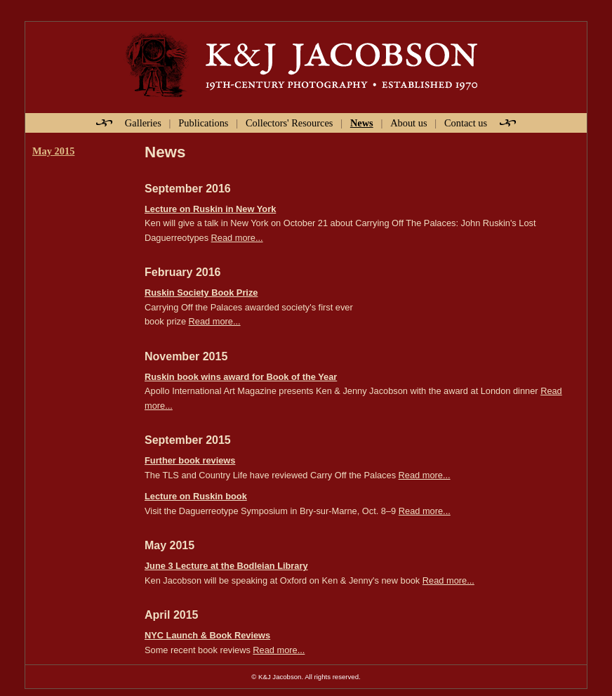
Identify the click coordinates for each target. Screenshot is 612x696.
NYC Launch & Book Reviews (207, 635)
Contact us (465, 123)
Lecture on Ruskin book (196, 496)
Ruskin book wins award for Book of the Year (241, 377)
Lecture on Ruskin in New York (210, 209)
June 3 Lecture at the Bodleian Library (226, 565)
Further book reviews (190, 460)
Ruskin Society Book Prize (201, 292)
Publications (203, 123)
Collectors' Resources (289, 123)
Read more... (237, 237)
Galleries (143, 123)
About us (408, 123)
